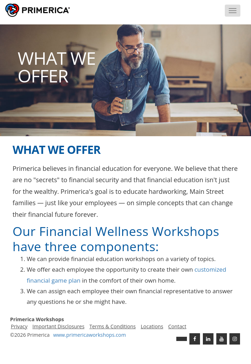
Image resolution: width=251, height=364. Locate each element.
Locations (152, 326)
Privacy (19, 326)
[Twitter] (181, 339)
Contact (177, 326)
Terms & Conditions (112, 326)
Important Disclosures (59, 326)
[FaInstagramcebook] (234, 339)
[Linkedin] (208, 339)
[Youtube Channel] (221, 339)
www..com (89, 334)
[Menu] (232, 11)
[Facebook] (194, 339)
